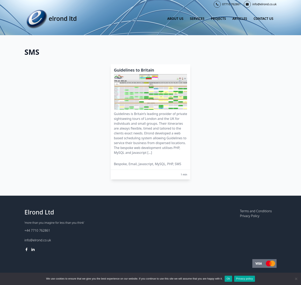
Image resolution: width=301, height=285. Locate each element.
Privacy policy (244, 278)
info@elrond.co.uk (37, 240)
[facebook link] (26, 249)
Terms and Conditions (256, 211)
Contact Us (263, 18)
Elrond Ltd (63, 18)
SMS (178, 164)
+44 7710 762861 (37, 230)
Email (132, 164)
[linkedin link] (33, 249)
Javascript (146, 164)
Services (197, 18)
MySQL (160, 164)
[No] (296, 279)
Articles (239, 18)
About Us (175, 18)
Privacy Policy (249, 216)
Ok (228, 278)
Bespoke (120, 164)
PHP (170, 164)
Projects (218, 18)
